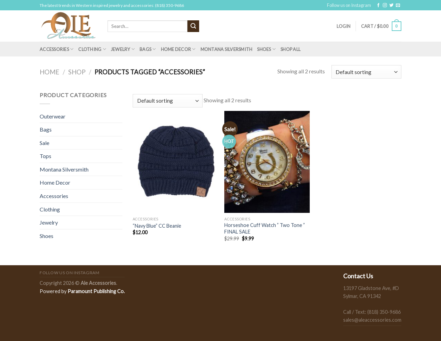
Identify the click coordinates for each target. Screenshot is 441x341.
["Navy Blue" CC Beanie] (175, 162)
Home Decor (178, 49)
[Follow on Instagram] (385, 5)
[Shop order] (366, 72)
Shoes (266, 49)
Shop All (290, 49)
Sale (44, 143)
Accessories (56, 49)
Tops (45, 156)
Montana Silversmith (227, 49)
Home (49, 72)
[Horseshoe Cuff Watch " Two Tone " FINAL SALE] (266, 162)
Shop (76, 72)
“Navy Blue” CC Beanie (157, 226)
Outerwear (52, 116)
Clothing (92, 49)
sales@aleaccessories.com (372, 320)
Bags (148, 49)
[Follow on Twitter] (391, 5)
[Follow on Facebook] (378, 5)
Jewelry (123, 49)
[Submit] (193, 26)
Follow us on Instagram (349, 5)
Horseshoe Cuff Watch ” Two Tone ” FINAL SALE (264, 228)
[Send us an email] (398, 5)
